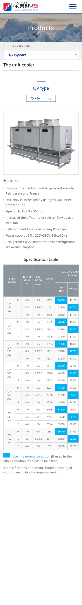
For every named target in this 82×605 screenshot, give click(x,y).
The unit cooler (20, 46)
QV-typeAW (17, 55)
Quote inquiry (41, 98)
